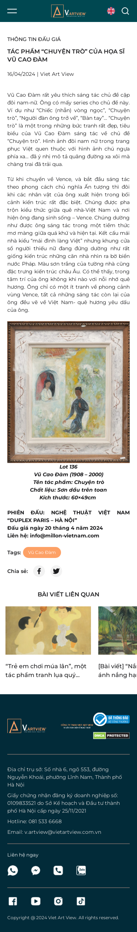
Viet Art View (62, 917)
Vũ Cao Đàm (42, 552)
